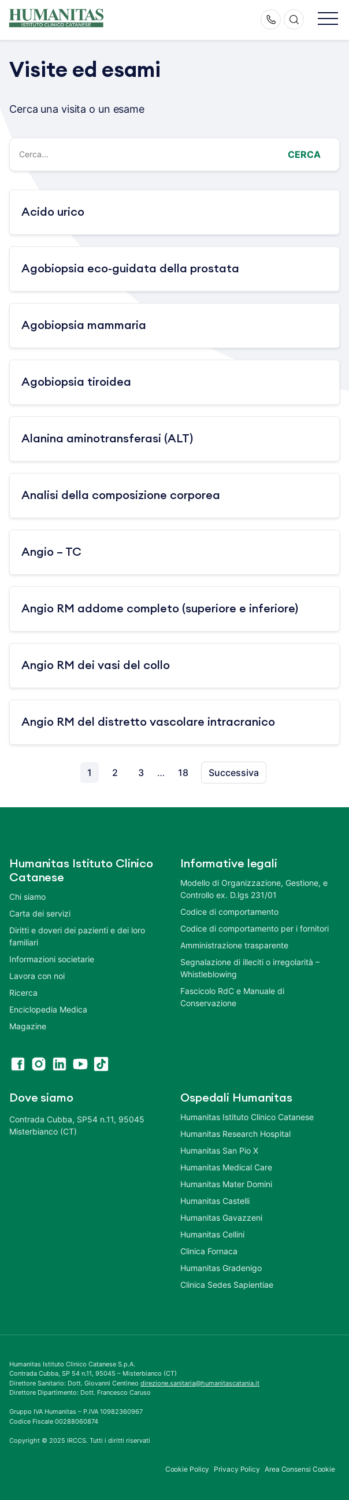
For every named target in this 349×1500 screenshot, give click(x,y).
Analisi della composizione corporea (120, 495)
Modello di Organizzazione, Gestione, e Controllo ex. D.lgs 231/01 (254, 889)
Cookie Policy (187, 1469)
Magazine (27, 1026)
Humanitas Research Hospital (235, 1134)
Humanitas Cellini (212, 1234)
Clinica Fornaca (208, 1251)
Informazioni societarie (51, 959)
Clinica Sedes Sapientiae (226, 1285)
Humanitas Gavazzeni (221, 1217)
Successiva (234, 772)
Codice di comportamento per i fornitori (254, 928)
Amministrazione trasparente (234, 945)
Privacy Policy (237, 1469)
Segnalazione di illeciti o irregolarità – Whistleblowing (250, 968)
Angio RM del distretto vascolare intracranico (148, 722)
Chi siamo (27, 897)
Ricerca (23, 992)
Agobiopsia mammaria (83, 325)
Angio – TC (51, 552)
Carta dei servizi (39, 913)
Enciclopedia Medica (48, 1009)
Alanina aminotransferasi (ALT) (107, 439)
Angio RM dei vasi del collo (95, 665)
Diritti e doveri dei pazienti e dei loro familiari (77, 936)
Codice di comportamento (229, 912)
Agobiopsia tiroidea (76, 382)
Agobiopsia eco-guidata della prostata (130, 269)
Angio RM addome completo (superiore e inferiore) (159, 609)
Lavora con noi (37, 976)
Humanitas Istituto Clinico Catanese (247, 1117)
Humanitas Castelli (215, 1201)
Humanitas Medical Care (226, 1167)
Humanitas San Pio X (219, 1150)
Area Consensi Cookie (300, 1469)
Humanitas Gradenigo (221, 1268)
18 (183, 772)
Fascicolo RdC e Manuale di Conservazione (232, 997)
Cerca (304, 154)
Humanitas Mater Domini (226, 1184)
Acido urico (52, 212)
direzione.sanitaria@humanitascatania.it (199, 1383)
